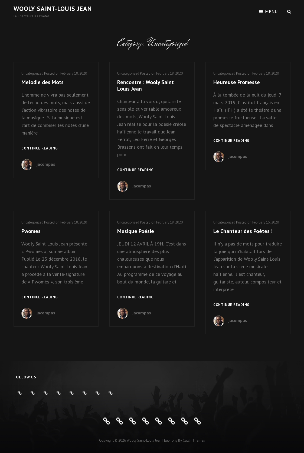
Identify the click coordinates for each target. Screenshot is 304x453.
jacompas (46, 164)
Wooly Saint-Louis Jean (53, 8)
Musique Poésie (135, 231)
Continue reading (39, 148)
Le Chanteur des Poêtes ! (243, 231)
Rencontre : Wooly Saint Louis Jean (145, 85)
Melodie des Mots (42, 82)
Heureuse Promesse (236, 82)
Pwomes (31, 231)
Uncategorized (32, 73)
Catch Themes (194, 440)
